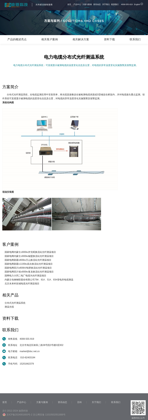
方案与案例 (87, 5)
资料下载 (109, 39)
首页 (69, 5)
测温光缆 (9, 307)
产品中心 (77, 5)
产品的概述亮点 (17, 39)
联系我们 (115, 5)
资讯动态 (97, 5)
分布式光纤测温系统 (15, 303)
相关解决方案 (81, 39)
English (138, 4)
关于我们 (106, 5)
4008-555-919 (127, 4)
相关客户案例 (49, 39)
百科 (79, 413)
